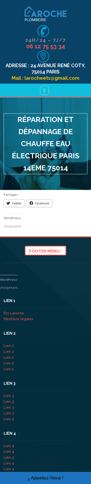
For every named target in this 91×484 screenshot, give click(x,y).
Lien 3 (9, 396)
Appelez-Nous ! (45, 478)
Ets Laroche (14, 313)
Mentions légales (18, 319)
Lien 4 (9, 446)
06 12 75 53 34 (45, 46)
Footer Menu (45, 251)
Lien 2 (9, 346)
